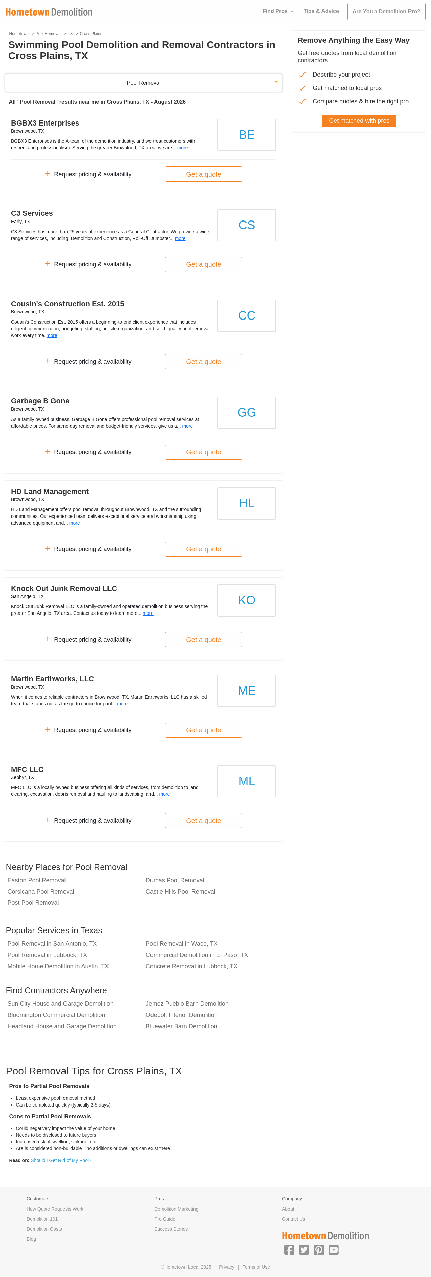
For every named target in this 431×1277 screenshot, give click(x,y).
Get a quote (203, 174)
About (288, 1209)
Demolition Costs (44, 1229)
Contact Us (293, 1219)
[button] (289, 1249)
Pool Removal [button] (144, 83)
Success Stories (171, 1229)
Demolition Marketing (176, 1209)
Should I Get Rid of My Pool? (61, 1160)
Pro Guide (164, 1219)
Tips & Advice (321, 11)
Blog (31, 1239)
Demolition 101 (42, 1219)
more (182, 147)
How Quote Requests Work (55, 1209)
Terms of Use (256, 1267)
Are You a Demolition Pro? (386, 11)
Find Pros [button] (275, 11)
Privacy (226, 1267)
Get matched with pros (359, 120)
